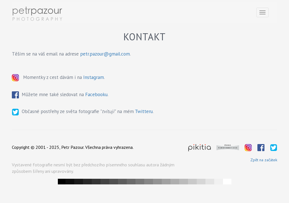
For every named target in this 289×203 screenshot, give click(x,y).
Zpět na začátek (263, 159)
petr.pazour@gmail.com (105, 54)
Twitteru (144, 111)
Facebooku (96, 94)
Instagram (93, 77)
